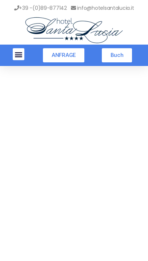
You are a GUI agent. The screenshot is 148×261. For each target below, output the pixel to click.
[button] (19, 54)
